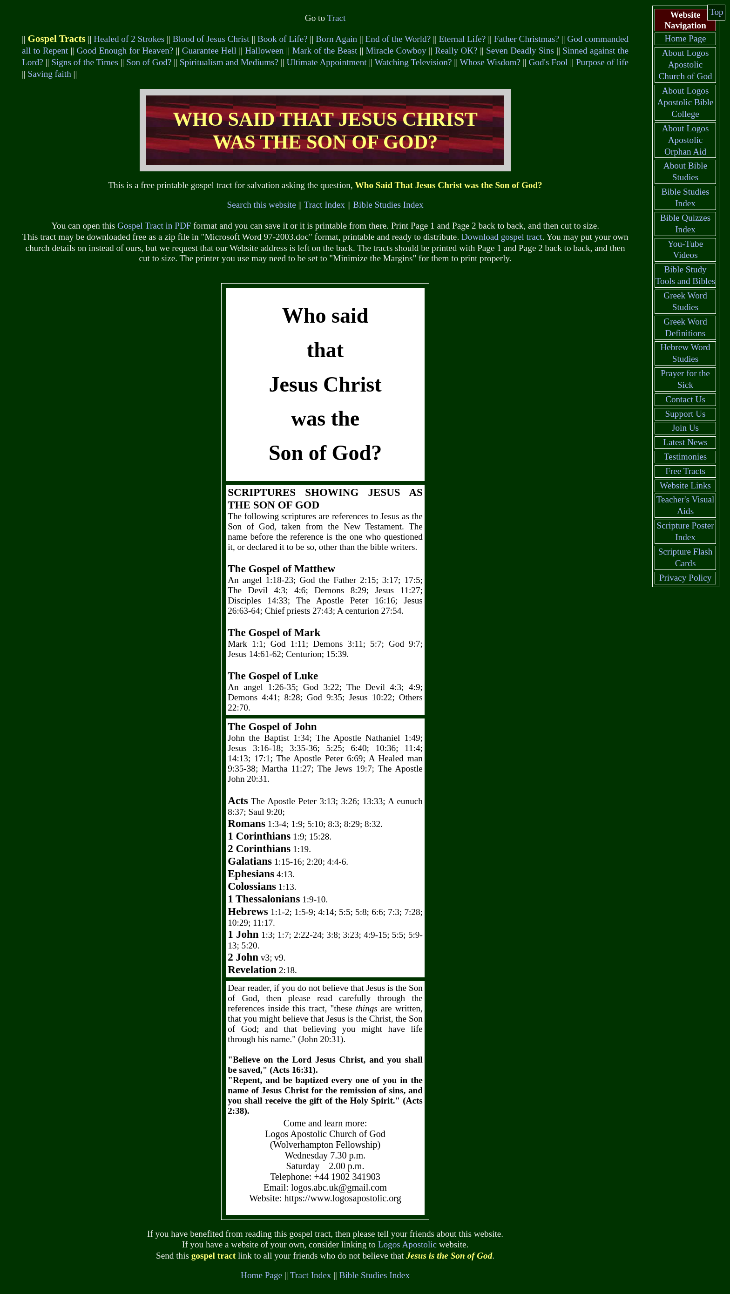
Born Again (336, 39)
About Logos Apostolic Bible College (685, 102)
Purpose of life (602, 62)
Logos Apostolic (407, 1244)
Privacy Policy (685, 578)
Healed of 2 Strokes (129, 39)
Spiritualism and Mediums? (229, 62)
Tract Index (324, 205)
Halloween (264, 50)
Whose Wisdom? (490, 62)
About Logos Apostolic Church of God (685, 64)
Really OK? (456, 50)
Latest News (685, 442)
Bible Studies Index (388, 205)
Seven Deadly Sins (520, 50)
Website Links (685, 485)
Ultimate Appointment (326, 62)
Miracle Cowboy (396, 50)
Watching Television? (413, 62)
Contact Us (685, 399)
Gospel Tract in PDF (154, 225)
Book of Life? (282, 39)
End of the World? (398, 39)
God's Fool (548, 62)
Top (716, 12)
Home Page (261, 1275)
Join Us (685, 428)
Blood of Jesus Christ (211, 39)
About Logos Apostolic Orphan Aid (685, 139)
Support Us (685, 414)
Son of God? (148, 62)
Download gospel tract (501, 237)
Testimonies (685, 456)
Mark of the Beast (325, 50)
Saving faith (49, 74)
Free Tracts (685, 471)
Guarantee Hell (209, 50)
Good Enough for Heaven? (124, 50)
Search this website (261, 205)
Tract (336, 18)
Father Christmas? (526, 39)
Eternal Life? (462, 39)
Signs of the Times (84, 62)
